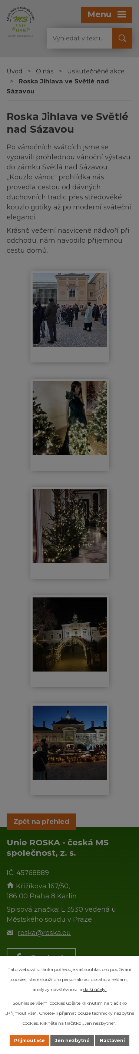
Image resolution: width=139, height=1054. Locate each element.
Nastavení (112, 1040)
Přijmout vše (29, 1040)
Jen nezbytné (72, 1040)
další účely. (95, 989)
